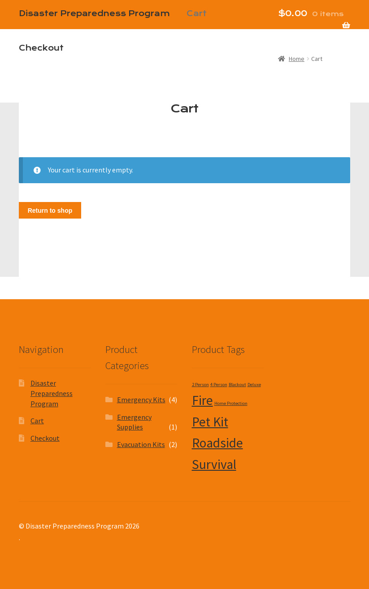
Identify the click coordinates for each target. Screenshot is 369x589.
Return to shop (50, 210)
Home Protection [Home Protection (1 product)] (230, 403)
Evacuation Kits (141, 444)
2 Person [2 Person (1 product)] (200, 384)
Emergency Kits (141, 399)
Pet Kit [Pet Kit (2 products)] (210, 421)
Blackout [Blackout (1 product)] (237, 384)
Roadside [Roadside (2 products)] (217, 442)
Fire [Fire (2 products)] (202, 400)
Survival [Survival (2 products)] (214, 464)
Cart (37, 420)
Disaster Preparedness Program (51, 393)
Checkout (41, 47)
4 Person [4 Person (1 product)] (218, 384)
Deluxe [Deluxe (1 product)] (254, 384)
